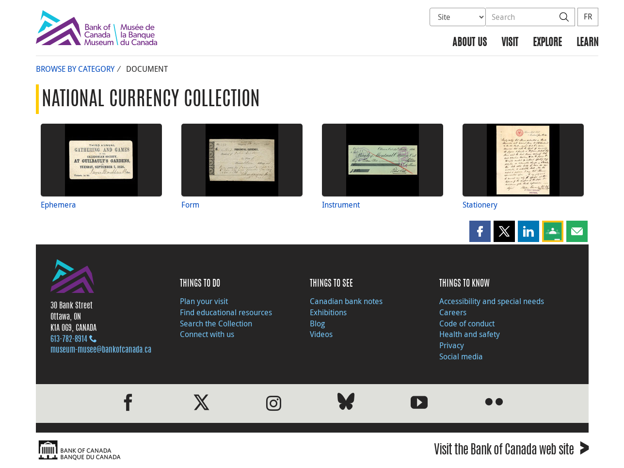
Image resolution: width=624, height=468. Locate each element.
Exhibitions (328, 312)
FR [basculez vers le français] (588, 16)
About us (469, 43)
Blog (317, 323)
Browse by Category (75, 69)
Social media (461, 356)
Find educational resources (226, 312)
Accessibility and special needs (491, 301)
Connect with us (207, 334)
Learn (587, 43)
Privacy (451, 345)
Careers (452, 312)
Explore (547, 43)
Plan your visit (204, 301)
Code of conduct (467, 323)
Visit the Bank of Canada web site (511, 451)
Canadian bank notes (346, 301)
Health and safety (469, 334)
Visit (509, 43)
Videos (321, 334)
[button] (480, 231)
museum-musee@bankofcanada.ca (100, 350)
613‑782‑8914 (68, 339)
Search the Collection (216, 323)
